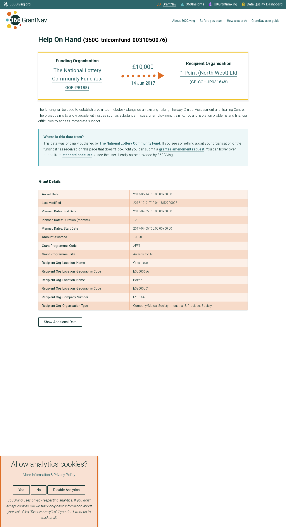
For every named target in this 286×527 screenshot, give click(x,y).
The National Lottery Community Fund (77, 78)
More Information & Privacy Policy (49, 475)
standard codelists (77, 155)
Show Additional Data (60, 322)
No (38, 490)
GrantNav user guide (265, 20)
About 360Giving (183, 20)
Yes (21, 490)
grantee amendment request (181, 149)
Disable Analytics (66, 490)
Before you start (211, 20)
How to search (237, 20)
